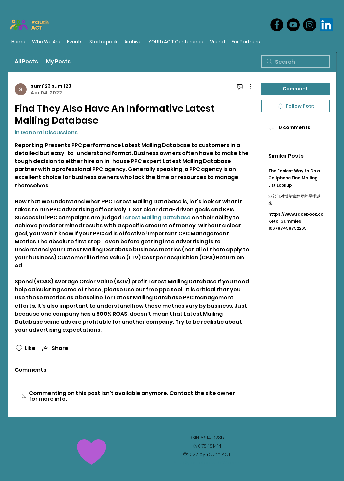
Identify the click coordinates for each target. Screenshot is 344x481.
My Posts (58, 61)
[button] (245, 42)
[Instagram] (309, 24)
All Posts (26, 61)
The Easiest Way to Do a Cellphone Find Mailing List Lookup (294, 178)
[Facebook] (276, 24)
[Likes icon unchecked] (19, 348)
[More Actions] (247, 87)
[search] (295, 61)
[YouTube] (293, 24)
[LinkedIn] (326, 24)
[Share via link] (54, 348)
